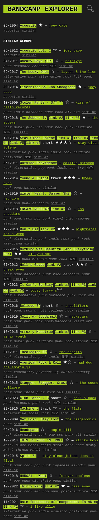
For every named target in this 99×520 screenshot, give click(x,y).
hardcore (22, 66)
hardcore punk (76, 274)
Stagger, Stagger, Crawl (43, 383)
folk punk (82, 76)
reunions (11, 198)
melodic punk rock (49, 259)
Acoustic (28, 25)
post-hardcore (58, 321)
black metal (27, 445)
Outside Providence (38, 163)
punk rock (54, 112)
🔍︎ (90, 9)
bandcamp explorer (42, 9)
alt (79, 434)
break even (13, 269)
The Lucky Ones (34, 72)
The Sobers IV (33, 118)
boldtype (73, 61)
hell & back (85, 398)
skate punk (50, 480)
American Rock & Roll (40, 362)
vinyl (58, 218)
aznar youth (14, 336)
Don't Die (29, 229)
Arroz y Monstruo (36, 332)
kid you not (39, 254)
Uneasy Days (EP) (36, 61)
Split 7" (28, 456)
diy (68, 112)
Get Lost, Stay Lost (39, 419)
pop (42, 168)
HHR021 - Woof (33, 476)
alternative (14, 76)
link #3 (72, 118)
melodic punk (83, 465)
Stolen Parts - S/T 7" (41, 102)
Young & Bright (34, 178)
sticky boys (87, 440)
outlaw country (75, 372)
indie (19, 112)
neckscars (78, 316)
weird (78, 321)
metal (19, 127)
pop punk (42, 218)
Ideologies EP (33, 352)
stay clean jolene (60, 456)
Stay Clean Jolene (37, 138)
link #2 (56, 118)
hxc (76, 112)
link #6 (33, 143)
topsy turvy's (43, 290)
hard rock (74, 445)
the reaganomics (80, 419)
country (76, 168)
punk (7, 66)
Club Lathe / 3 (34, 398)
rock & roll (35, 310)
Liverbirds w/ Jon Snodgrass (48, 87)
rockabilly (24, 372)
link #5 (17, 143)
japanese (61, 465)
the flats (72, 408)
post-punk (12, 157)
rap (39, 127)
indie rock (61, 152)
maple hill (61, 430)
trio (69, 218)
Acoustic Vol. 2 (35, 50)
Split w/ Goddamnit (38, 316)
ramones (83, 218)
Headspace (29, 430)
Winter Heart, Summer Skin (45, 193)
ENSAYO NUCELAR (34, 209)
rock (7, 127)
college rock (61, 310)
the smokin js (16, 367)
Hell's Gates (32, 265)
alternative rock (55, 76)
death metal (51, 445)
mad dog (85, 362)
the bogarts (70, 352)
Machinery (29, 408)
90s (60, 392)
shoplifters (76, 306)
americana (12, 243)
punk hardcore (78, 127)
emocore (39, 66)
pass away (81, 486)
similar (29, 30)
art (89, 321)
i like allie (42, 506)
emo (91, 295)
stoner (82, 341)
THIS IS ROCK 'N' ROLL (41, 440)
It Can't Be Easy (36, 285)
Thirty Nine (31, 486)
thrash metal (28, 450)
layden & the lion (78, 72)
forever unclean (74, 476)
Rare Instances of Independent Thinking (59, 502)
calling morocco (78, 163)
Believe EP (30, 306)
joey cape (58, 25)
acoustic (11, 30)
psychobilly (47, 372)
